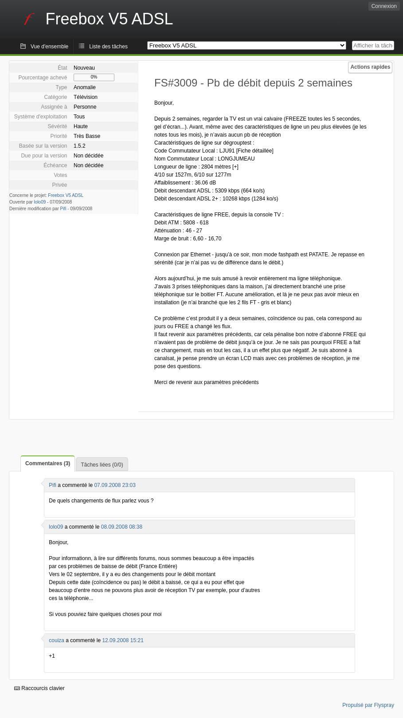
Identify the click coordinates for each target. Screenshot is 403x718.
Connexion (384, 6)
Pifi (63, 208)
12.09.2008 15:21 (122, 640)
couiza (56, 640)
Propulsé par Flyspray (368, 705)
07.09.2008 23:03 (114, 485)
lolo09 (40, 202)
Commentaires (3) (47, 463)
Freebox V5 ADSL (65, 195)
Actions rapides (370, 67)
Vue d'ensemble (49, 46)
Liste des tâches (108, 46)
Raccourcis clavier (39, 688)
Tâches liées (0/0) (102, 465)
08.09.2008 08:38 (121, 527)
